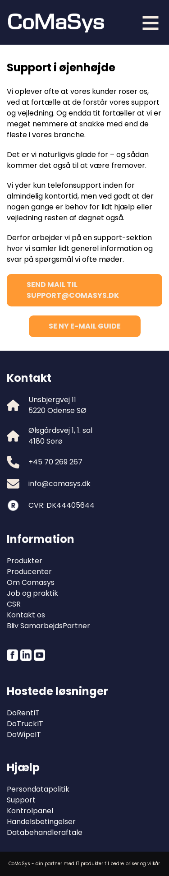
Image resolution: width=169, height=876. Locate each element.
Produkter (24, 561)
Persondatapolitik (38, 789)
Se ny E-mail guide (85, 326)
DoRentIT (23, 713)
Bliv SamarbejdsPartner (48, 626)
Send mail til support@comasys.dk (73, 290)
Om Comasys (31, 582)
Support (21, 800)
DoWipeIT (24, 734)
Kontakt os (26, 615)
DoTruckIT (25, 723)
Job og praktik (32, 593)
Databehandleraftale (44, 832)
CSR (14, 604)
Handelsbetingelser (41, 821)
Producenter (29, 571)
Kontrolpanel (30, 811)
